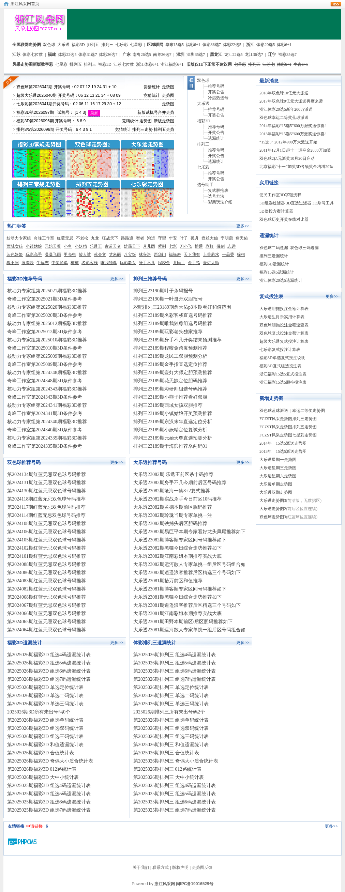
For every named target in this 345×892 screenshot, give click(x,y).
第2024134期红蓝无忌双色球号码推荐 (46, 474)
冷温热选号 (218, 97)
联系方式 (160, 867)
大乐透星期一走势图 (277, 459)
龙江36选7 (254, 54)
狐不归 (12, 262)
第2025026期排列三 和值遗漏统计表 (171, 744)
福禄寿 (175, 254)
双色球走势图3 (272, 516)
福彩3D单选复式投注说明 (282, 357)
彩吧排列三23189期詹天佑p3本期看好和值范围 (182, 307)
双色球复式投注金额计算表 (284, 333)
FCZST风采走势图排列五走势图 (288, 427)
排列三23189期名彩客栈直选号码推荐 (172, 315)
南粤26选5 (142, 54)
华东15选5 (174, 44)
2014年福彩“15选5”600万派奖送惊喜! (292, 125)
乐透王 (96, 246)
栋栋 (75, 262)
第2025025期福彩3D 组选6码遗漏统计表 (49, 801)
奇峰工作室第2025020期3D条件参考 (44, 315)
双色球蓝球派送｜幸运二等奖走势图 (292, 410)
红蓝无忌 (65, 238)
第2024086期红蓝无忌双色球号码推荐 (46, 572)
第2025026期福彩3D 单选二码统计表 (45, 695)
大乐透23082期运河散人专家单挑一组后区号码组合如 (189, 564)
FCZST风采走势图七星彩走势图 (288, 435)
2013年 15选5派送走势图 (282, 451)
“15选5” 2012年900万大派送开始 (288, 142)
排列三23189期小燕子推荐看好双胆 (170, 397)
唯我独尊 (109, 262)
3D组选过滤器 (272, 203)
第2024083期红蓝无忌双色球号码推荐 (46, 580)
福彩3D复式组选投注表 (280, 366)
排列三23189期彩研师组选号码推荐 (170, 388)
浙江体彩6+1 (147, 64)
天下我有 (192, 254)
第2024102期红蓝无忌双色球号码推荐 (46, 548)
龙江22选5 (233, 54)
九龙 (95, 238)
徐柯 (241, 254)
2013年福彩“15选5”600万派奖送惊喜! (292, 134)
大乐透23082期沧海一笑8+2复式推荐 (171, 490)
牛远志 (42, 262)
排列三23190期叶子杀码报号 (163, 290)
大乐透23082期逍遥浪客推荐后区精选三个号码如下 (187, 572)
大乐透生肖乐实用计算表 (281, 316)
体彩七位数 (32, 54)
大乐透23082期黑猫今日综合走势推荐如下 (177, 548)
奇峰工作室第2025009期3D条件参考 (44, 364)
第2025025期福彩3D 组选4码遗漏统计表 (49, 785)
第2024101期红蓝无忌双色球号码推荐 (46, 556)
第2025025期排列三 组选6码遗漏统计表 (174, 801)
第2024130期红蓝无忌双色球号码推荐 (46, 490)
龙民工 (179, 262)
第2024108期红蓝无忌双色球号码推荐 (46, 523)
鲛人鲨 (85, 254)
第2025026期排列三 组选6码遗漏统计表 (174, 671)
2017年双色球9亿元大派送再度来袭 (291, 101)
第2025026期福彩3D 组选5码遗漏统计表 (49, 662)
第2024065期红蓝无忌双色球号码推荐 (46, 621)
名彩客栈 (89, 262)
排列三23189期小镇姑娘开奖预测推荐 (172, 413)
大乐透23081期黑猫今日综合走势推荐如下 (177, 597)
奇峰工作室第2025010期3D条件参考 (44, 348)
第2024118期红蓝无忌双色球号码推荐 (46, 499)
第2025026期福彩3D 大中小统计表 (43, 777)
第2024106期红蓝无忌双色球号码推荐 (46, 531)
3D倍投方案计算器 (276, 211)
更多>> (242, 226)
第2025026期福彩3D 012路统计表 (41, 769)
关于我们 (141, 867)
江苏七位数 (124, 64)
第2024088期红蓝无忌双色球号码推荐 (46, 564)
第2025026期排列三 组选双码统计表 (171, 728)
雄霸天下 (132, 246)
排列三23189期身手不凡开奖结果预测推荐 (177, 339)
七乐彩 (122, 44)
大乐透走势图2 (272, 508)
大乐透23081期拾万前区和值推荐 (167, 580)
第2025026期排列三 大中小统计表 (168, 777)
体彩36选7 (211, 44)
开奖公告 (216, 92)
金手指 (194, 262)
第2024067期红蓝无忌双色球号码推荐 (46, 605)
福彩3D (78, 44)
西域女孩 (14, 246)
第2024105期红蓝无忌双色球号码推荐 (46, 539)
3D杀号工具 (323, 203)
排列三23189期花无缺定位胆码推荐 (170, 380)
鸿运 (151, 238)
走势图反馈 (202, 867)
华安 (173, 238)
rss (335, 4)
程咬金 (164, 262)
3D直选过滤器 (299, 203)
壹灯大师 (211, 262)
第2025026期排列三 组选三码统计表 (171, 736)
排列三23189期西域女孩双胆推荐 (167, 405)
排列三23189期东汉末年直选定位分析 (172, 421)
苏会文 (100, 254)
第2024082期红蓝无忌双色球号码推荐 (46, 588)
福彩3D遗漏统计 (274, 264)
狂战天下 (110, 238)
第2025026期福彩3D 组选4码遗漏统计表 (49, 654)
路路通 (127, 238)
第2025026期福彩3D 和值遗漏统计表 (45, 744)
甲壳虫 (70, 254)
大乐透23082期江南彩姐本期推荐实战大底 (177, 556)
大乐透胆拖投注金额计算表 (284, 308)
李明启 (227, 238)
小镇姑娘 (34, 246)
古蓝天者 (113, 246)
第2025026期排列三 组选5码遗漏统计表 (174, 662)
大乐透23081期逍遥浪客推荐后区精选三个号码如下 (187, 605)
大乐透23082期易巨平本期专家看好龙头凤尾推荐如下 (189, 531)
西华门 (160, 254)
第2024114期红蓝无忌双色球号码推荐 (46, 515)
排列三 (107, 44)
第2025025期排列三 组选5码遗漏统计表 (174, 793)
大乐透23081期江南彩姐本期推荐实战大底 (177, 613)
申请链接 (34, 826)
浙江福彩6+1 (172, 64)
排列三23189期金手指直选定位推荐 (170, 364)
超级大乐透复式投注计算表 (284, 341)
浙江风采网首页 (25, 3)
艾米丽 (115, 254)
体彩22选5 (232, 44)
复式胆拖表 (218, 190)
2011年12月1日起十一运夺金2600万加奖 (295, 150)
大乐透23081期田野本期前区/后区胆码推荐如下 (182, 621)
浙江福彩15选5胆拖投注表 (282, 382)
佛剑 (220, 246)
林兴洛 (145, 254)
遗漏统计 (216, 138)
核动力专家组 (18, 238)
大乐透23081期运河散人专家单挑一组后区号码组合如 (189, 629)
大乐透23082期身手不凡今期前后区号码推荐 (179, 482)
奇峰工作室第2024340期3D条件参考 (44, 429)
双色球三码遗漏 (304, 247)
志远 (231, 246)
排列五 (93, 44)
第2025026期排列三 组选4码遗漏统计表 (174, 654)
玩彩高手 (34, 254)
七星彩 (136, 44)
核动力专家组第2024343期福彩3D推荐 (47, 388)
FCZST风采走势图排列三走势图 (288, 418)
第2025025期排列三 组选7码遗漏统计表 (174, 810)
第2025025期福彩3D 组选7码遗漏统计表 (49, 810)
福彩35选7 (287, 54)
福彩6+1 (193, 44)
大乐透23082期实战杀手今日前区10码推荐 (177, 499)
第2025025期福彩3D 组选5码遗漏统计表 (49, 793)
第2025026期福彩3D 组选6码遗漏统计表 (49, 671)
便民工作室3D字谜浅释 (280, 195)
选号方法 (216, 196)
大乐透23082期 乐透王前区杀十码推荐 (173, 474)
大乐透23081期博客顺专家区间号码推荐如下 (179, 588)
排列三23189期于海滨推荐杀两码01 (170, 446)
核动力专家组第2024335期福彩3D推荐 (47, 438)
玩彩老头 (128, 262)
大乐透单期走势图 (275, 484)
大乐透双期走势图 (275, 492)
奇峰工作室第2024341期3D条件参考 (44, 413)
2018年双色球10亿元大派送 (284, 93)
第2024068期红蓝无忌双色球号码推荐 (46, 597)
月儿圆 (149, 246)
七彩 (173, 246)
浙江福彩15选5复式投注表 (282, 374)
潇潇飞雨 (53, 254)
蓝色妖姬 (14, 254)
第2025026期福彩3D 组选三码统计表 (45, 736)
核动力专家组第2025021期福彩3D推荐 (47, 290)
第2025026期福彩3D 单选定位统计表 (45, 687)
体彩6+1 (284, 44)
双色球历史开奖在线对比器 (284, 219)
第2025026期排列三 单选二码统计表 (171, 695)
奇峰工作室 (44, 238)
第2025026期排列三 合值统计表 (166, 752)
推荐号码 (216, 86)
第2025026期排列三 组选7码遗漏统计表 (174, 679)
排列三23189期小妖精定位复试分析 (170, 429)
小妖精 (81, 246)
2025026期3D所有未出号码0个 (38, 711)
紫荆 (162, 246)
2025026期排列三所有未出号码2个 (169, 711)
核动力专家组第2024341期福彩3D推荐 (47, 405)
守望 (162, 238)
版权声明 (180, 867)
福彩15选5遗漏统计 (276, 272)
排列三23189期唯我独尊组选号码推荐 (172, 323)
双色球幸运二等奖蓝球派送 (284, 117)
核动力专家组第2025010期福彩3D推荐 (47, 339)
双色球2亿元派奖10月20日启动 (287, 158)
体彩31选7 (87, 54)
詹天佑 (242, 238)
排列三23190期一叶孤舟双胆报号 (167, 299)
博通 (199, 246)
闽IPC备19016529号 (194, 883)
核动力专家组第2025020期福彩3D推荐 (47, 307)
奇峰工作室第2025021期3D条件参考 (44, 299)
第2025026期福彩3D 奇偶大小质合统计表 (50, 761)
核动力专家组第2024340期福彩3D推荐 (47, 421)
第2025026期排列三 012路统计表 (167, 769)
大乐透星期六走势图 (277, 476)
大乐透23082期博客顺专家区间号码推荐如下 (179, 539)
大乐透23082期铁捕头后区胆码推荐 (170, 523)
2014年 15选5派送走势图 (282, 443)
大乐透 (63, 44)
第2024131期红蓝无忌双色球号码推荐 (46, 482)
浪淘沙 (27, 262)
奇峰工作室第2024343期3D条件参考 (44, 397)
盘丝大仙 (209, 238)
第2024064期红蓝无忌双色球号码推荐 (46, 629)
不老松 (82, 238)
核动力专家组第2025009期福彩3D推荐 (47, 356)
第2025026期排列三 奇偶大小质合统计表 (175, 761)
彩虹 (210, 246)
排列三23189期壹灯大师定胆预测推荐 (172, 372)
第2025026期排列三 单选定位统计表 (171, 687)
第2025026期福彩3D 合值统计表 (40, 752)
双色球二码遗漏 (273, 247)
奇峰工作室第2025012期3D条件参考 (44, 331)
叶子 (184, 238)
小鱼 (68, 246)
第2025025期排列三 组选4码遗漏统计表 (174, 785)
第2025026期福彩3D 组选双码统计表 (45, 728)
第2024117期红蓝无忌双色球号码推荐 (46, 507)
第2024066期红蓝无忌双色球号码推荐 (46, 613)
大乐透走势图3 (272, 500)
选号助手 (205, 184)
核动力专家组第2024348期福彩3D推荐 (47, 372)
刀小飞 (186, 246)
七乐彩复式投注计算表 (279, 349)
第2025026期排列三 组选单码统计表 (171, 720)
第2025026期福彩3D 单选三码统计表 (45, 703)
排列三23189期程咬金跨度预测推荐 (170, 348)
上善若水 (211, 254)
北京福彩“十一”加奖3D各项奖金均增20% (296, 166)
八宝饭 (130, 254)
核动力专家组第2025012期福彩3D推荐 (47, 323)
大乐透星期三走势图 (277, 467)
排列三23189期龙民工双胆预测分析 (170, 356)
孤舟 (195, 238)
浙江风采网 (164, 883)
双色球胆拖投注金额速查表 (284, 325)
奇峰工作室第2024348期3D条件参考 (44, 380)
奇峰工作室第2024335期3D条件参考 (44, 446)
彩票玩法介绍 (220, 202)
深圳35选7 (195, 54)
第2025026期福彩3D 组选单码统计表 (45, 720)
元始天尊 (53, 246)
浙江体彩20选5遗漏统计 (280, 280)
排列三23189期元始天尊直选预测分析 (172, 438)
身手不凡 (147, 262)
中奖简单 (59, 262)
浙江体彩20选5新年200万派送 (286, 109)
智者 (140, 238)
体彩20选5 (265, 44)
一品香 (228, 254)
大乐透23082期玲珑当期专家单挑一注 (172, 515)
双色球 (49, 44)
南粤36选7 (162, 54)
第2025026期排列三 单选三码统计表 (171, 703)
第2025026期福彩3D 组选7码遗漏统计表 (49, 679)
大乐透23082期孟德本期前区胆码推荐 (172, 507)
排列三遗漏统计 (273, 255)
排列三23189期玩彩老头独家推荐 (167, 331)
